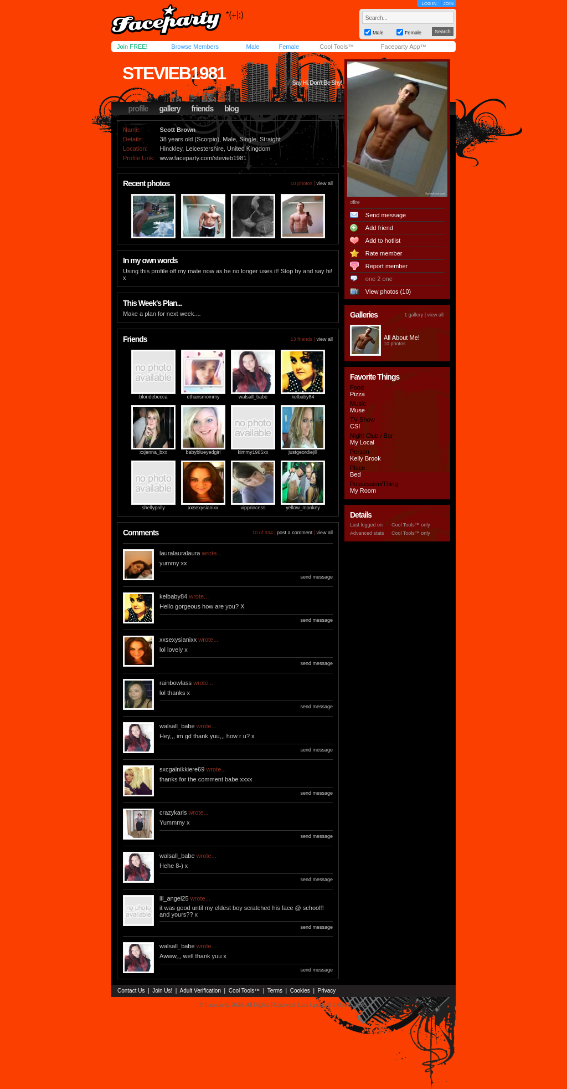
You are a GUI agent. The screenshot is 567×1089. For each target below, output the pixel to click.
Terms (274, 991)
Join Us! (162, 991)
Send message (385, 215)
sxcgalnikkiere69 (181, 769)
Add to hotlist (383, 240)
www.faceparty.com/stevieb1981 (203, 158)
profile (138, 108)
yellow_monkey (303, 507)
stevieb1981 (173, 73)
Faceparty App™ (403, 46)
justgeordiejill (302, 452)
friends (203, 108)
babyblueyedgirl (202, 452)
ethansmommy (203, 397)
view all (324, 183)
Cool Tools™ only (410, 525)
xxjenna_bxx (153, 452)
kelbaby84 (302, 397)
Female (289, 46)
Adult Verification (200, 991)
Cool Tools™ (336, 46)
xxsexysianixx (203, 507)
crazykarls (173, 812)
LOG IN (428, 3)
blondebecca (153, 397)
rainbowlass (175, 682)
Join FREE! (132, 46)
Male (252, 46)
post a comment (294, 532)
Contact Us (131, 991)
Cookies (300, 991)
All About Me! (402, 337)
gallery (169, 108)
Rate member (384, 253)
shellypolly (153, 507)
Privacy (327, 991)
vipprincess (252, 507)
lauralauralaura (179, 553)
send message (316, 577)
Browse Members (195, 46)
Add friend (379, 227)
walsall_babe (253, 397)
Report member (386, 266)
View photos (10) (388, 291)
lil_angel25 (174, 898)
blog (231, 108)
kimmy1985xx (253, 452)
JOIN (448, 3)
